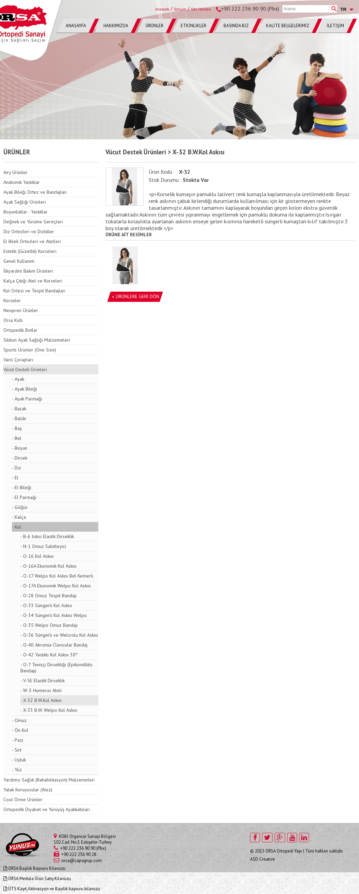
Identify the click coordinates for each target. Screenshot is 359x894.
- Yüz (17, 770)
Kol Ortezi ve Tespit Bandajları (34, 291)
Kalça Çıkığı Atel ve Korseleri (32, 281)
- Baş (17, 428)
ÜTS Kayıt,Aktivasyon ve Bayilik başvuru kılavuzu (51, 889)
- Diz (16, 468)
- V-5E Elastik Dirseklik (42, 680)
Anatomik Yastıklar (21, 182)
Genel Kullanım (18, 261)
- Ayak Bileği (24, 389)
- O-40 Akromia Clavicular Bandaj (53, 645)
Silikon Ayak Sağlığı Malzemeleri (36, 340)
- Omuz (19, 720)
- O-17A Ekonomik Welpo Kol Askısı (55, 586)
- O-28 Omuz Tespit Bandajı (48, 595)
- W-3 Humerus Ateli (41, 690)
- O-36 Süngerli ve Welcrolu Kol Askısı (59, 635)
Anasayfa (162, 9)
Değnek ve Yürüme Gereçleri (33, 222)
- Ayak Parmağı (27, 399)
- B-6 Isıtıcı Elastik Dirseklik (47, 536)
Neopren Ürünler (20, 310)
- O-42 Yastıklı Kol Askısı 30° (49, 655)
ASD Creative (262, 859)
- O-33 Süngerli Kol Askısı (46, 605)
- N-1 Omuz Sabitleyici (43, 546)
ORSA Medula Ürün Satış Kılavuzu (37, 878)
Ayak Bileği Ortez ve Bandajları (35, 192)
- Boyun (19, 448)
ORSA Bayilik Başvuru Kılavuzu (34, 868)
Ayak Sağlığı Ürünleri (24, 202)
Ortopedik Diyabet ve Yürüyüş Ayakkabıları (46, 809)
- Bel (16, 438)
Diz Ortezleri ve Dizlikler (28, 231)
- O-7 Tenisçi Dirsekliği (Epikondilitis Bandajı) (56, 667)
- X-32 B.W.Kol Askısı (41, 700)
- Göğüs (20, 507)
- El (15, 478)
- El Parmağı (24, 497)
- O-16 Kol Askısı (37, 556)
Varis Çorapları (18, 360)
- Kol (16, 527)
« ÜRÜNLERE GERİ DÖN (135, 296)
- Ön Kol (20, 730)
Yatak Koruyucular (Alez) (27, 790)
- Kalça (19, 517)
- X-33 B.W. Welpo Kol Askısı (48, 710)
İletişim (180, 9)
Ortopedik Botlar (20, 330)
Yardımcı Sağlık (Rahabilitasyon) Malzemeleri (49, 780)
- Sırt (16, 750)
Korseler (12, 300)
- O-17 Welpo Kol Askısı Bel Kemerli (56, 576)
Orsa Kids (13, 320)
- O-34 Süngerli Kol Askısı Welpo (53, 615)
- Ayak (18, 379)
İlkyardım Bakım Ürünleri (28, 271)
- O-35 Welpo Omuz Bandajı (49, 625)
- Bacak (19, 409)
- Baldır (19, 418)
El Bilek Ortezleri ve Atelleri (32, 241)
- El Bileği (21, 487)
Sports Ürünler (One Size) (29, 350)
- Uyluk (19, 760)
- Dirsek (19, 458)
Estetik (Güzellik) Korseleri (29, 251)
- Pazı (17, 740)
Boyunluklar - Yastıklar (25, 212)
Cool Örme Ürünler (23, 799)
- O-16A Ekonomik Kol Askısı (48, 566)
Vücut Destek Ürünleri (25, 369)
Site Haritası (201, 9)
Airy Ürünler (15, 172)
